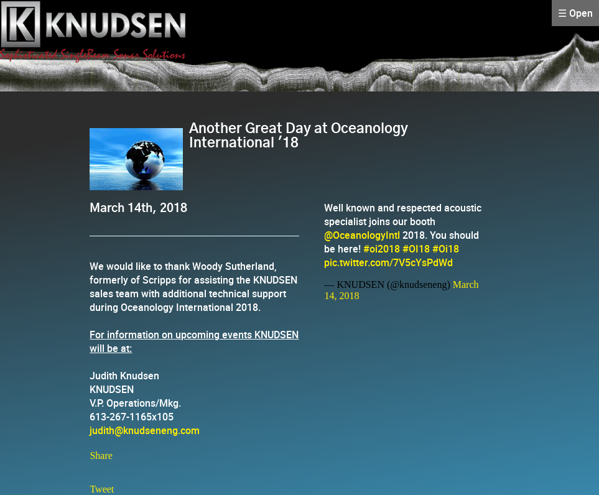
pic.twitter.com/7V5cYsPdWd (388, 262)
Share (101, 455)
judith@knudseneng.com (145, 430)
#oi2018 (381, 249)
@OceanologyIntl (362, 235)
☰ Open (575, 13)
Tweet (102, 489)
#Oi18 (445, 249)
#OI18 (416, 249)
